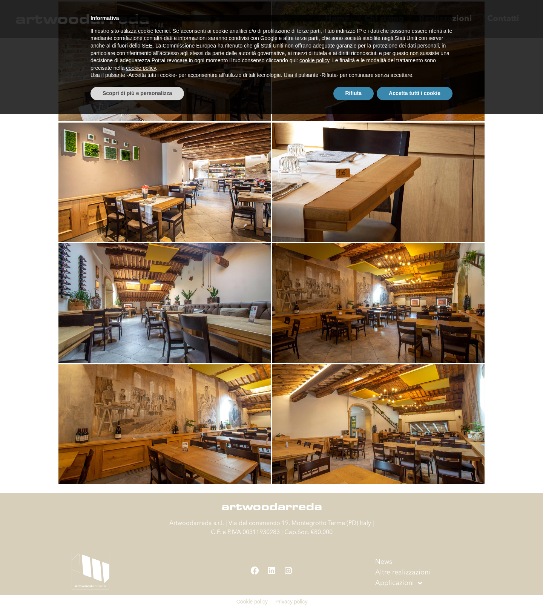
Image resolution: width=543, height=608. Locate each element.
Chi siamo (384, 19)
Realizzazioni (445, 19)
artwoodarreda (82, 18)
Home (337, 19)
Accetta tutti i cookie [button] (414, 587)
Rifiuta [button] (353, 587)
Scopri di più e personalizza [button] (137, 587)
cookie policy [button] (314, 555)
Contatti (503, 19)
